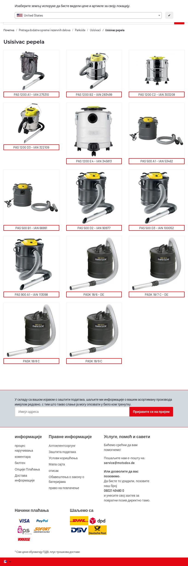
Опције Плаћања (27, 469)
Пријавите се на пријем (151, 412)
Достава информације (25, 477)
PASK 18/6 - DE (93, 294)
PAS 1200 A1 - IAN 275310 (31, 94)
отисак (54, 471)
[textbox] (88, 15)
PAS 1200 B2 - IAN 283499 (94, 94)
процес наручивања (24, 448)
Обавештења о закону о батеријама (66, 479)
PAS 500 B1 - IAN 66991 (31, 228)
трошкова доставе (68, 551)
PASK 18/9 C (93, 361)
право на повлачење (64, 488)
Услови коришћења (63, 458)
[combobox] (88, 15)
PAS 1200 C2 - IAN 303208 (156, 94)
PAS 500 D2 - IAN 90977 (94, 228)
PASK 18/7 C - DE (156, 294)
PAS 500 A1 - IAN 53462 (156, 161)
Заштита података (62, 452)
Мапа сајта (57, 464)
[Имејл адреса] (72, 412)
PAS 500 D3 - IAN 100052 (156, 228)
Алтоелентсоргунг (62, 446)
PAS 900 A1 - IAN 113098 (31, 294)
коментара (23, 457)
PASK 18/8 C (31, 361)
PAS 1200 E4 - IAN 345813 (94, 161)
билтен (20, 463)
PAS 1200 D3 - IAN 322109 (31, 147)
